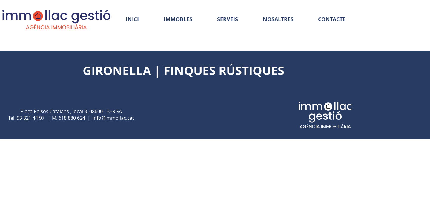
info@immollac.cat (113, 118)
